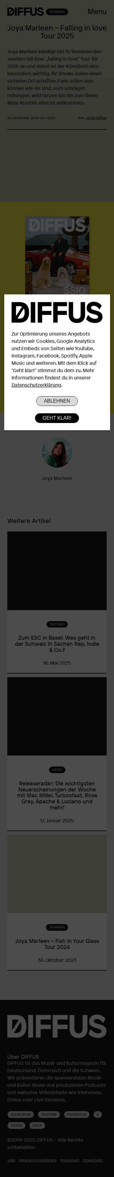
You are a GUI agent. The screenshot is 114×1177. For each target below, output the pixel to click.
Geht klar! (57, 418)
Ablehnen (57, 401)
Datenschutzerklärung (36, 385)
